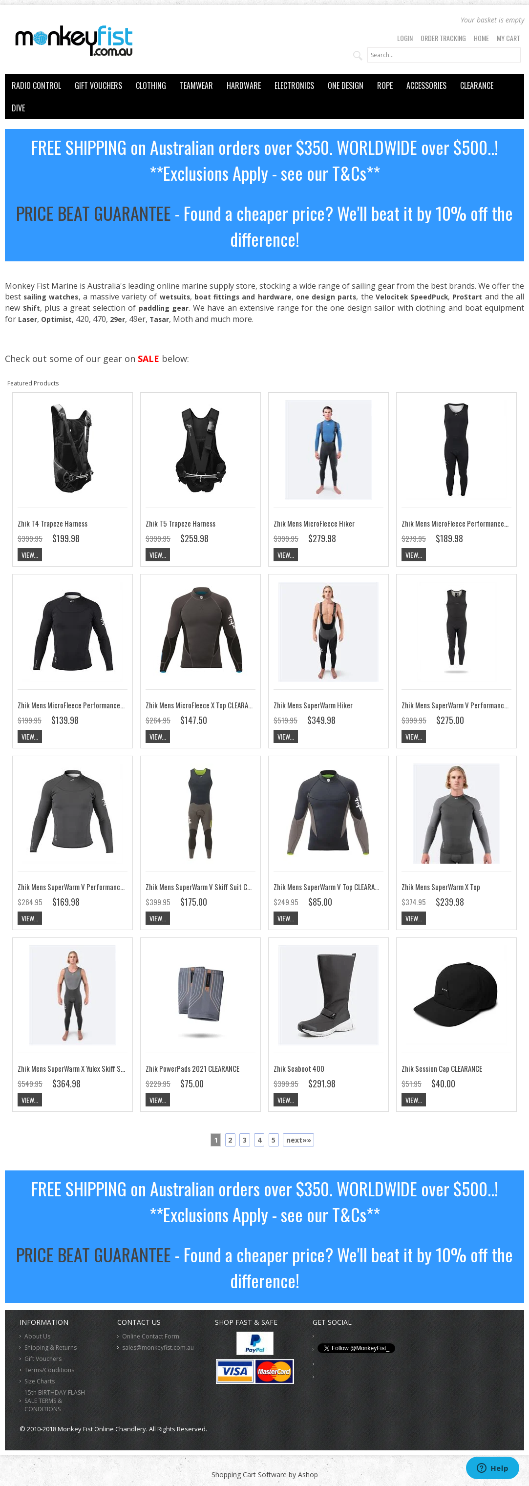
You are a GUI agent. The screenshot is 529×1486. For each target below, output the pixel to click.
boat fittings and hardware (243, 296)
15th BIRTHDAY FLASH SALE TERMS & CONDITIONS (54, 1400)
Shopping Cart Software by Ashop (265, 1474)
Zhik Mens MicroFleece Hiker (314, 523)
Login (405, 38)
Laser (27, 319)
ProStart (467, 296)
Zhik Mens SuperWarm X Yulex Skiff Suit (73, 1068)
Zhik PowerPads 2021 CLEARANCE (192, 1068)
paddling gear (164, 308)
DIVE (18, 108)
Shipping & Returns (50, 1347)
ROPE (385, 85)
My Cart (508, 38)
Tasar (159, 319)
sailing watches (50, 296)
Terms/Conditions (49, 1370)
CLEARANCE (476, 85)
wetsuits (175, 296)
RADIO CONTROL (36, 85)
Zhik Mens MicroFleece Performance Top (75, 705)
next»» (298, 1140)
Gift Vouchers (43, 1359)
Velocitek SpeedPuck (412, 296)
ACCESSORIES (426, 85)
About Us (37, 1336)
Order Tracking (443, 38)
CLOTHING (151, 85)
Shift (31, 308)
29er (117, 319)
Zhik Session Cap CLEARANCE (442, 1068)
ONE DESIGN (345, 85)
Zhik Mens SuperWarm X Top (441, 886)
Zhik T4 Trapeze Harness (52, 523)
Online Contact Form (150, 1336)
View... (29, 555)
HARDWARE (244, 85)
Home (481, 38)
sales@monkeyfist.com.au (158, 1347)
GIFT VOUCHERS (98, 85)
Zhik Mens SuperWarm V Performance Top (76, 886)
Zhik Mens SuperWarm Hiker (313, 705)
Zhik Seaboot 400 (299, 1068)
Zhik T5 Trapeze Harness (180, 523)
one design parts (326, 296)
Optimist (56, 319)
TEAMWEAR (196, 85)
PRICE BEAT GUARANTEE (93, 213)
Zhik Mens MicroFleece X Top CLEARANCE (202, 705)
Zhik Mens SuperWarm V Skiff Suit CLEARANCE (210, 886)
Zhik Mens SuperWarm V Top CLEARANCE (329, 886)
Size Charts (39, 1381)
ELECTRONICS (294, 85)
